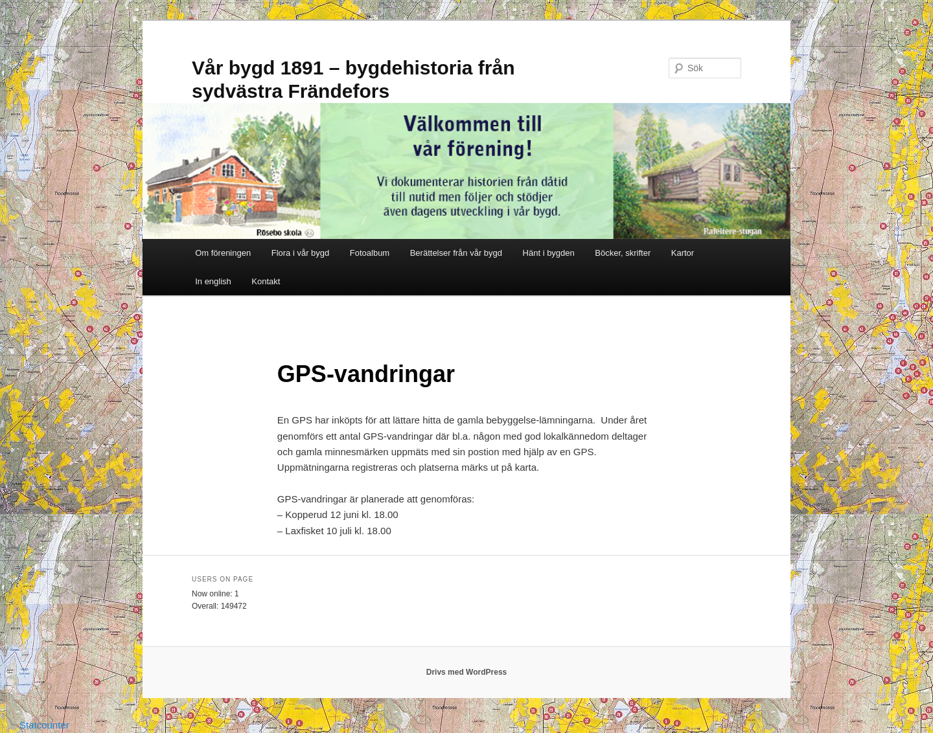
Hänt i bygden (549, 253)
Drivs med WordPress (466, 672)
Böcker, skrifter (623, 253)
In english (213, 281)
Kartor (682, 253)
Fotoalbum (369, 253)
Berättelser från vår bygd (456, 253)
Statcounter (44, 724)
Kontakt (265, 281)
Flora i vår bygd (300, 253)
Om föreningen (223, 253)
